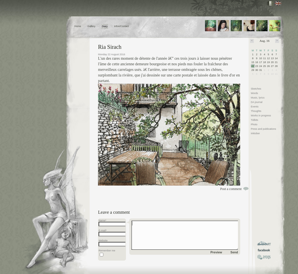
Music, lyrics (257, 97)
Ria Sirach (109, 47)
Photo (254, 124)
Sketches (256, 88)
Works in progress (261, 115)
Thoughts (256, 111)
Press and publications (263, 129)
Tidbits (254, 120)
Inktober (255, 133)
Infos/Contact (121, 26)
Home (77, 26)
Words (254, 93)
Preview (216, 252)
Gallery (91, 26)
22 (252, 66)
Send (234, 252)
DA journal (257, 102)
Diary (105, 26)
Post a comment (231, 189)
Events (255, 106)
